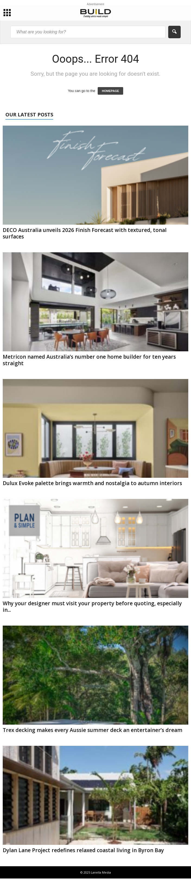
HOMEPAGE (110, 91)
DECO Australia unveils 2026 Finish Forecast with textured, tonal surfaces (85, 233)
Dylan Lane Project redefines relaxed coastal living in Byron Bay (83, 850)
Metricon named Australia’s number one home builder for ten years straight (89, 360)
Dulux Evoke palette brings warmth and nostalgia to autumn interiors (92, 483)
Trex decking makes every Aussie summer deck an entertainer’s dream (92, 730)
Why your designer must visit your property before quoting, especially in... (92, 606)
